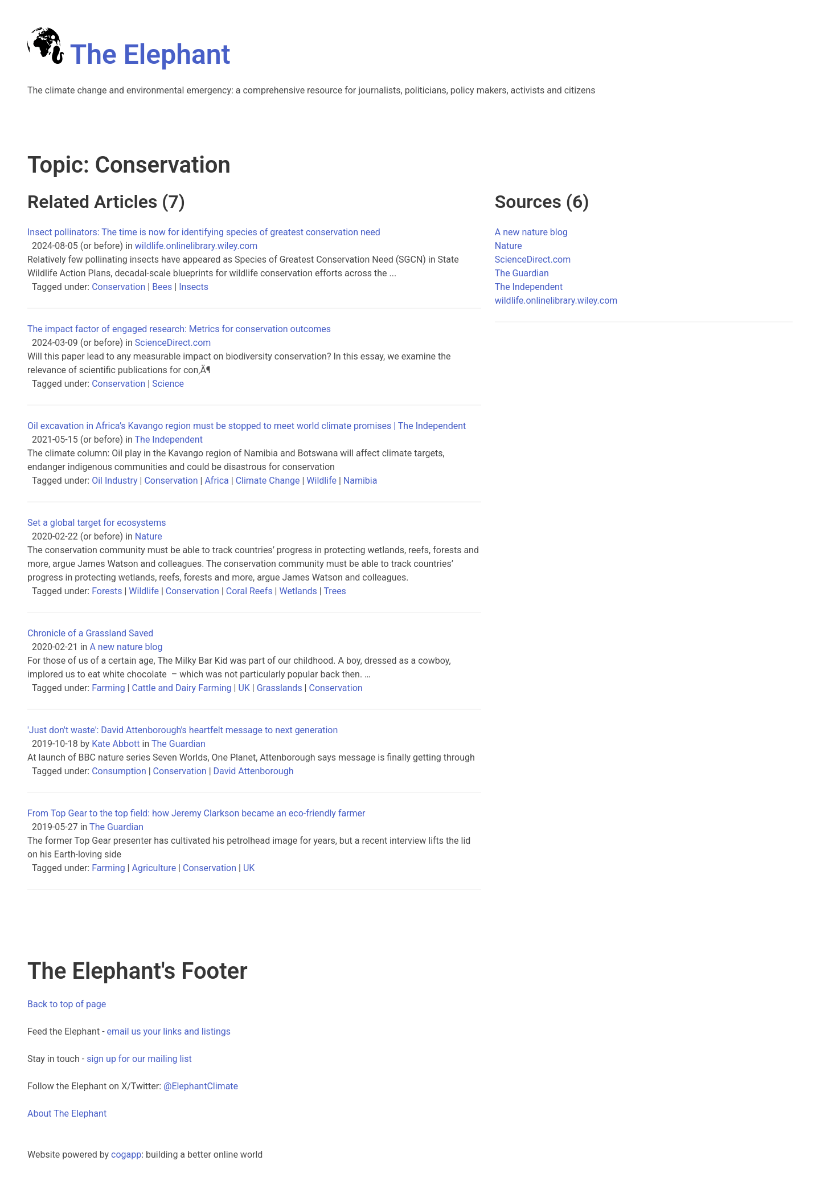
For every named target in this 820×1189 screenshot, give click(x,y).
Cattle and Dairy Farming (181, 688)
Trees (334, 591)
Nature (148, 536)
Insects (193, 286)
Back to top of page (66, 1004)
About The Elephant (66, 1113)
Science (168, 383)
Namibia (360, 480)
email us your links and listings (169, 1031)
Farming (108, 688)
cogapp (126, 1154)
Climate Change (268, 480)
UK (243, 688)
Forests (107, 591)
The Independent (169, 439)
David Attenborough (254, 771)
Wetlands (298, 591)
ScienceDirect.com (173, 342)
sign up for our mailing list (139, 1058)
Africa (216, 480)
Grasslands (279, 688)
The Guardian (178, 743)
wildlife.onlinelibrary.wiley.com (196, 245)
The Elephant (129, 54)
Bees (162, 286)
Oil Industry (114, 480)
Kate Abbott (116, 743)
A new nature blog (125, 647)
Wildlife (321, 480)
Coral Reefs (249, 591)
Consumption (119, 771)
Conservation (118, 286)
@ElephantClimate (200, 1086)
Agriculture (154, 868)
